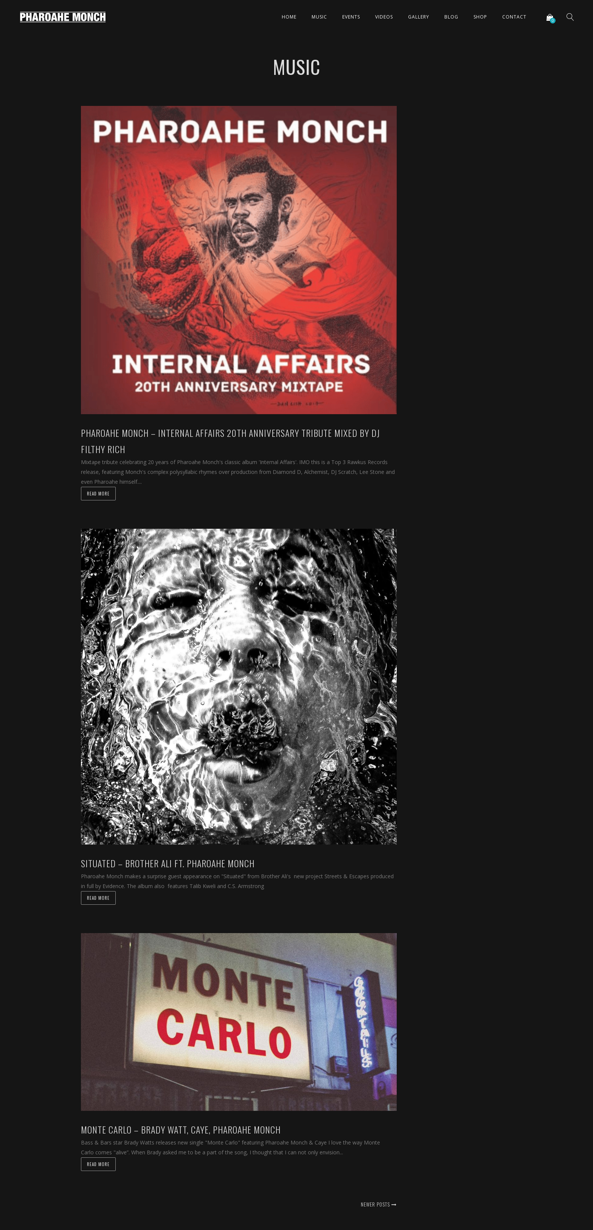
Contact (514, 17)
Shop (480, 17)
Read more (98, 494)
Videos (384, 17)
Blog (451, 17)
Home (289, 17)
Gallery (418, 17)
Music (319, 17)
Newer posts (379, 1204)
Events (351, 17)
